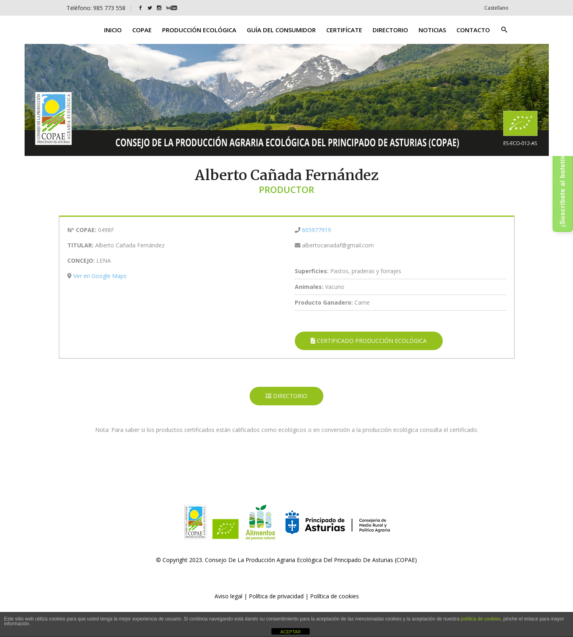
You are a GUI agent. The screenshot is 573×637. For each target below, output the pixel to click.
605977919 (316, 230)
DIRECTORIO (286, 396)
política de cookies (481, 619)
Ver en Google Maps (100, 276)
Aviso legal (228, 596)
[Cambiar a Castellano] (496, 7)
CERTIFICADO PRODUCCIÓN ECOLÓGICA (369, 340)
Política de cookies (334, 596)
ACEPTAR (290, 631)
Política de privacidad (276, 596)
